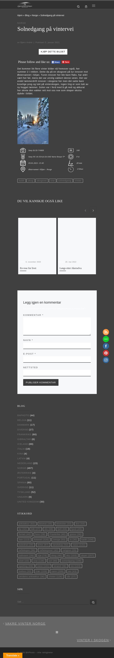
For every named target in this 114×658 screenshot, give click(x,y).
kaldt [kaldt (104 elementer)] (87, 539)
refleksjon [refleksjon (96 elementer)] (27, 550)
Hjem (20, 15)
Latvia (21, 458)
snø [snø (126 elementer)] (38, 561)
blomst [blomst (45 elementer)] (45, 523)
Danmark (23, 425)
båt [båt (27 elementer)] (35, 529)
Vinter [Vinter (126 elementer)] (55, 576)
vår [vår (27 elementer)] (71, 576)
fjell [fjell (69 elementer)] (62, 529)
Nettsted (30, 367)
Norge (35, 15)
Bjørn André (26, 42)
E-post (29, 353)
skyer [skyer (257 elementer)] (87, 555)
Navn (28, 340)
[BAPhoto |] (24, 5)
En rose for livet (28, 268)
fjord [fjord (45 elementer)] (76, 529)
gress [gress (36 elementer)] (75, 534)
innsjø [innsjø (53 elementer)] (59, 539)
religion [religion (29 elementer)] (69, 550)
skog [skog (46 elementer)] (56, 555)
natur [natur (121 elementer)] (79, 545)
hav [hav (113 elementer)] (24, 539)
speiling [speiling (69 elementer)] (26, 566)
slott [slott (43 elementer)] (24, 561)
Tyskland (23, 492)
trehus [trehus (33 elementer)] (25, 571)
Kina (20, 453)
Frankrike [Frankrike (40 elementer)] (58, 534)
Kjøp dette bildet (53, 51)
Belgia (21, 420)
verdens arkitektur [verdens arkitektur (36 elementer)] (32, 576)
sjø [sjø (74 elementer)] (42, 555)
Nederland (25, 463)
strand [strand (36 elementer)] (60, 566)
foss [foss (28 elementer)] (40, 534)
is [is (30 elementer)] (73, 539)
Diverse (22, 429)
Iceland (22, 444)
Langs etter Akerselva (70, 268)
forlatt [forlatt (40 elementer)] (25, 534)
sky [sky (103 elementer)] (71, 555)
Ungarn (22, 497)
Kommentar (33, 315)
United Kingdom (28, 501)
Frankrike (24, 434)
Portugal (24, 477)
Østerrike (24, 473)
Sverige (22, 487)
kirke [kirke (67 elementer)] (43, 545)
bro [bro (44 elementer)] (80, 523)
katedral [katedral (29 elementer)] (26, 545)
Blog (27, 15)
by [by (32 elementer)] (23, 529)
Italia (21, 449)
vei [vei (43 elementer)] (72, 571)
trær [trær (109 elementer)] (41, 571)
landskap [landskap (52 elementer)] (60, 545)
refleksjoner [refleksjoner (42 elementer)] (49, 550)
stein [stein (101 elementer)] (43, 566)
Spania (21, 482)
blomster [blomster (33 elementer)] (64, 523)
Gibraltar (24, 439)
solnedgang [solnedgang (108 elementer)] (71, 561)
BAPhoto (23, 415)
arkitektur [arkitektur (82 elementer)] (27, 523)
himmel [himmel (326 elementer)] (41, 539)
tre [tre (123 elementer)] (76, 566)
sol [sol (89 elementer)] (53, 561)
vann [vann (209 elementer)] (57, 571)
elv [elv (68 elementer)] (48, 529)
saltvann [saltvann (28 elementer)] (26, 555)
